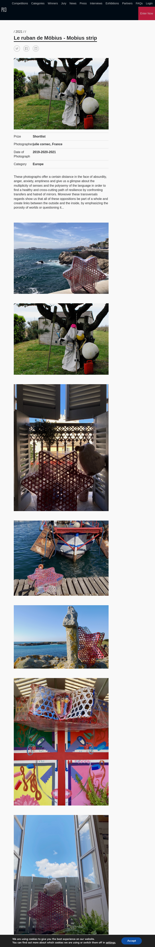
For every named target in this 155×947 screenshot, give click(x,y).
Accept (131, 941)
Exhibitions (112, 3)
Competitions (20, 3)
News (73, 3)
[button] (17, 48)
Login (149, 3)
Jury (63, 3)
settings (110, 942)
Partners (127, 3)
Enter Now (146, 13)
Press (83, 3)
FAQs (139, 3)
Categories (38, 3)
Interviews (96, 3)
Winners (53, 3)
